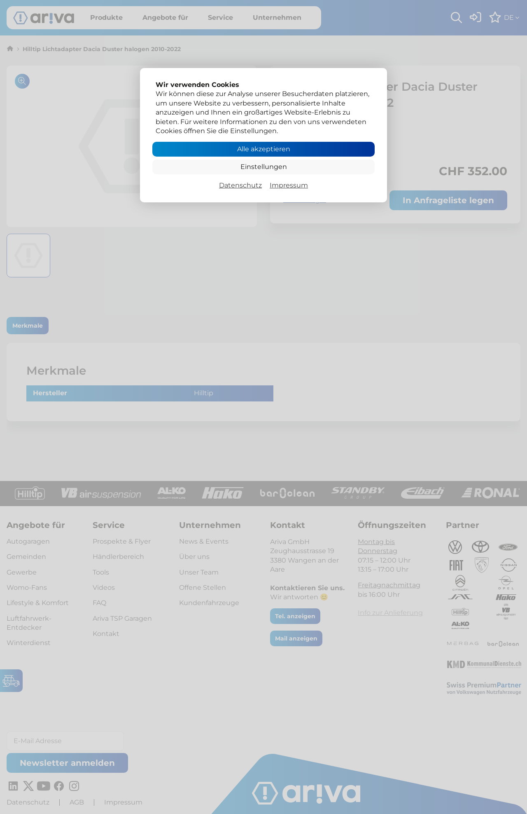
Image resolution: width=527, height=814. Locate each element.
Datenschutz (240, 185)
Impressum (289, 185)
